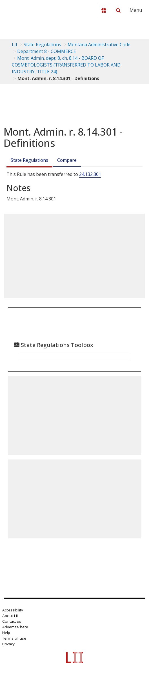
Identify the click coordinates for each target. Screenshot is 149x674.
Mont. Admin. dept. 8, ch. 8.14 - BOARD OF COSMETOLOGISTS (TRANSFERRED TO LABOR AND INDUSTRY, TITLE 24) (66, 65)
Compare (67, 160)
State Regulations (42, 44)
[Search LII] (118, 10)
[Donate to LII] (103, 10)
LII (14, 44)
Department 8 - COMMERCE (46, 51)
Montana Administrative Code (99, 44)
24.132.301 (90, 174)
